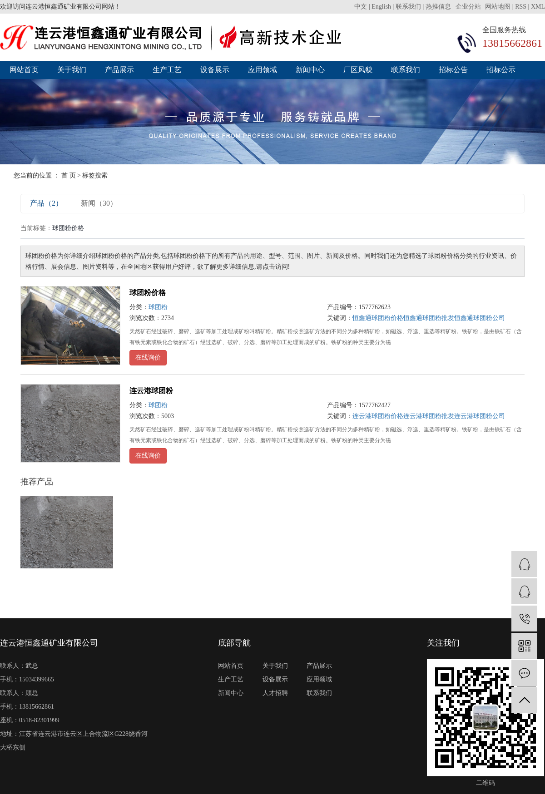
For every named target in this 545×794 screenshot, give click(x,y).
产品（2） (46, 203)
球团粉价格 (147, 292)
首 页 (68, 175)
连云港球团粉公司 (479, 416)
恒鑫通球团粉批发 (428, 318)
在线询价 (148, 357)
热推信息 (438, 6)
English (382, 6)
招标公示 (500, 70)
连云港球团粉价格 (377, 416)
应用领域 (262, 70)
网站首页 (24, 70)
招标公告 (453, 70)
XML (538, 6)
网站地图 (497, 6)
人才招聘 (275, 693)
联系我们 (409, 6)
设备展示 (214, 70)
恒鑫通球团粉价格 (377, 318)
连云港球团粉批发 (428, 416)
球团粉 (158, 307)
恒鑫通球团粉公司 (479, 318)
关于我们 (71, 70)
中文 (361, 6)
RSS (520, 6)
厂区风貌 (357, 70)
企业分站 (468, 6)
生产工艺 (167, 70)
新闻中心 (310, 70)
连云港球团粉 (151, 391)
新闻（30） (99, 203)
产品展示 (119, 70)
